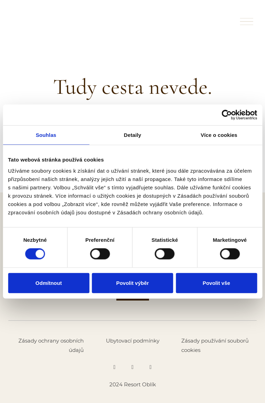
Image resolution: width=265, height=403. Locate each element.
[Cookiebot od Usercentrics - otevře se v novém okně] (226, 115)
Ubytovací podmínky (132, 340)
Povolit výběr (132, 283)
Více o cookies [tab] (219, 135)
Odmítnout (48, 283)
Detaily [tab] (132, 135)
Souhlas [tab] (46, 135)
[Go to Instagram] (132, 367)
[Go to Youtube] (151, 367)
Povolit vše (216, 283)
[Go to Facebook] (114, 367)
